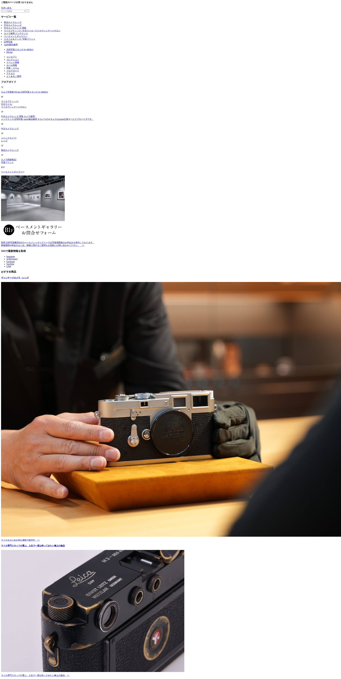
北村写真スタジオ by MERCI (19, 49)
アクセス (10, 73)
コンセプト (11, 57)
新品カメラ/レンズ (13, 22)
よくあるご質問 (13, 76)
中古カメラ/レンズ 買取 (15, 28)
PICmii (9, 52)
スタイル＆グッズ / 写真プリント (19, 39)
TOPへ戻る (6, 8)
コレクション (12, 59)
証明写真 (8, 42)
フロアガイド (12, 71)
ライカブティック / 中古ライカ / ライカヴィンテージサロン (32, 31)
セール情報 (11, 65)
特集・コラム (12, 68)
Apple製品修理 (11, 45)
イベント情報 (12, 62)
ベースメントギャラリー (15, 36)
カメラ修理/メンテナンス (16, 33)
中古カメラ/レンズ (13, 25)
